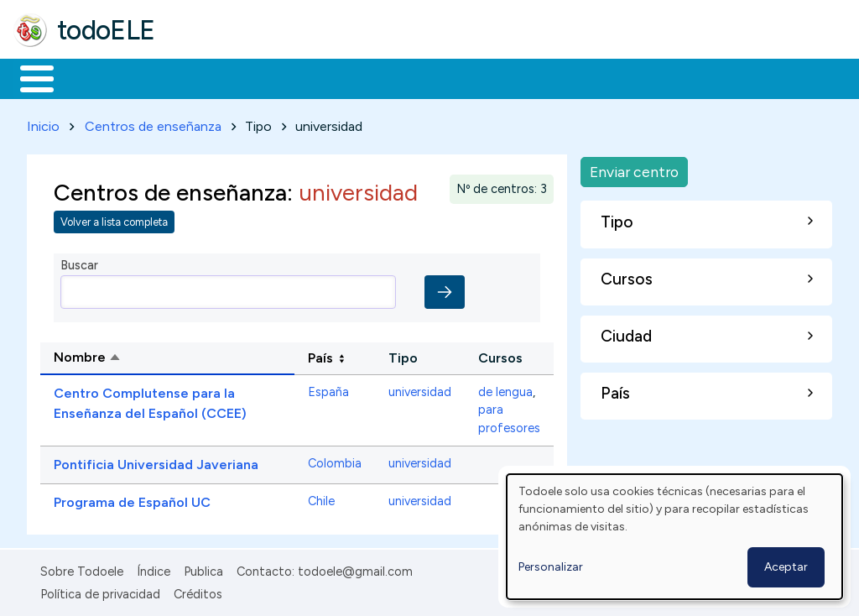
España (328, 388)
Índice (153, 569)
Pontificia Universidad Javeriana (156, 462)
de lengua (505, 388)
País (320, 355)
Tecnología (502, 77)
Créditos (198, 590)
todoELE (106, 30)
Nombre (151, 356)
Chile (321, 498)
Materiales (94, 77)
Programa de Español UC (132, 500)
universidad (419, 388)
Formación (202, 77)
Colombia (335, 460)
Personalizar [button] (550, 567)
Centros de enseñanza (153, 123)
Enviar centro (634, 168)
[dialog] (674, 536)
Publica (203, 569)
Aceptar (786, 567)
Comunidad (614, 77)
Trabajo (302, 77)
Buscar (689, 77)
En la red (396, 77)
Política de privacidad (100, 590)
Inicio (28, 77)
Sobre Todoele (81, 569)
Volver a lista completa (114, 219)
